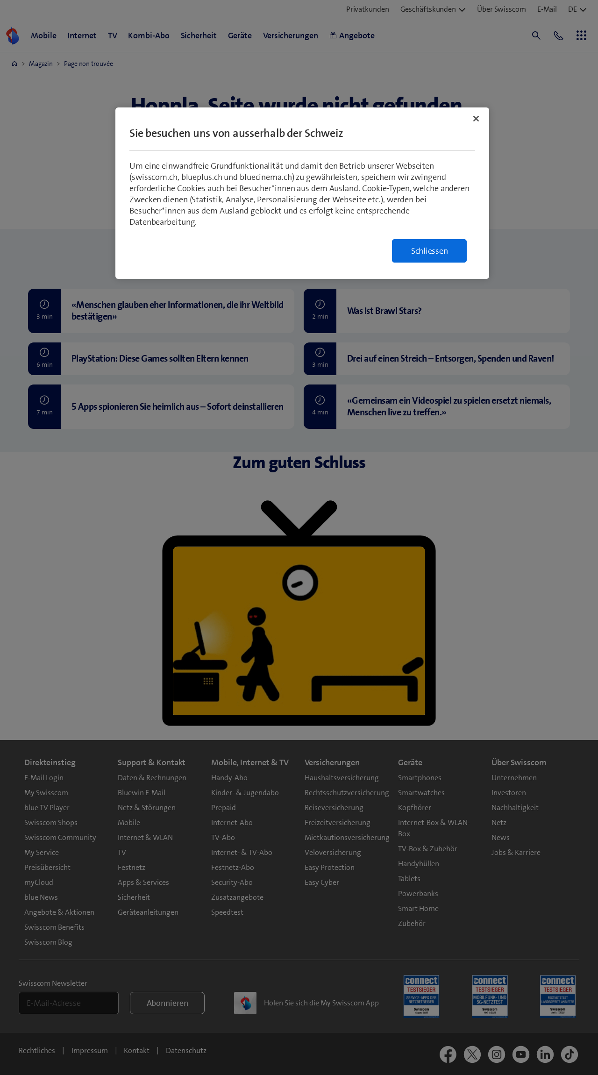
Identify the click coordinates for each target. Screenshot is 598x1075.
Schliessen (429, 250)
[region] (302, 193)
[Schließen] (476, 118)
